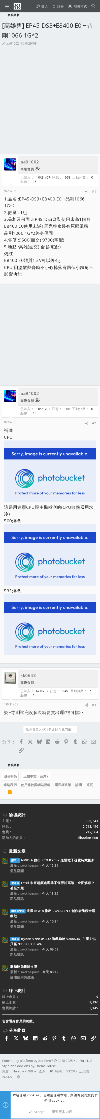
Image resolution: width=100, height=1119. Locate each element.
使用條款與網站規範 (35, 785)
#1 (94, 191)
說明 (78, 785)
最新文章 (17, 851)
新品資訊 (17, 898)
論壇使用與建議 (22, 977)
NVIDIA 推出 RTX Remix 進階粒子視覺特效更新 (52, 860)
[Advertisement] (50, 101)
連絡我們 (10, 785)
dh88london (88, 837)
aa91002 (12, 43)
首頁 (89, 785)
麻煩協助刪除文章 (23, 966)
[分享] (86, 191)
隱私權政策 (63, 785)
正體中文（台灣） (36, 776)
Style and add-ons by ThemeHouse (29, 1066)
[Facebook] (4, 1083)
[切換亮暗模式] (77, 6)
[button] (7, 6)
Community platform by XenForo (47, 1060)
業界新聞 (17, 870)
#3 (94, 705)
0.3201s (71, 1071)
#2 (94, 423)
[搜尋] (93, 6)
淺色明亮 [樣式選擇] (10, 776)
